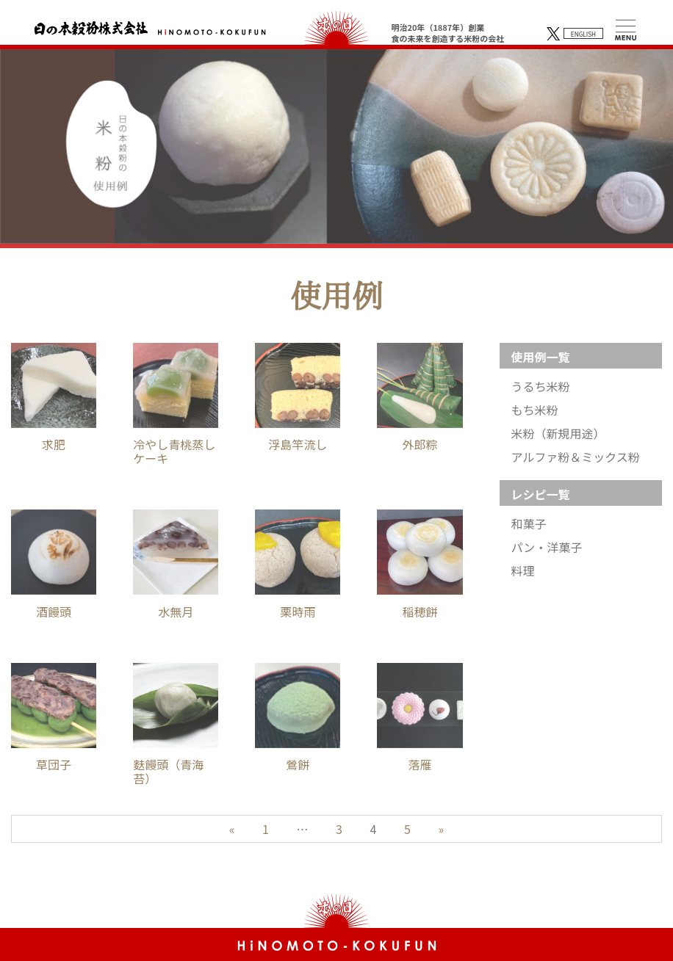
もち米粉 (534, 410)
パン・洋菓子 (547, 547)
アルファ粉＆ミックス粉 (575, 457)
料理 (523, 571)
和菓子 (529, 524)
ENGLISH (583, 33)
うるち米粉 (540, 386)
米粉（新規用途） (558, 433)
